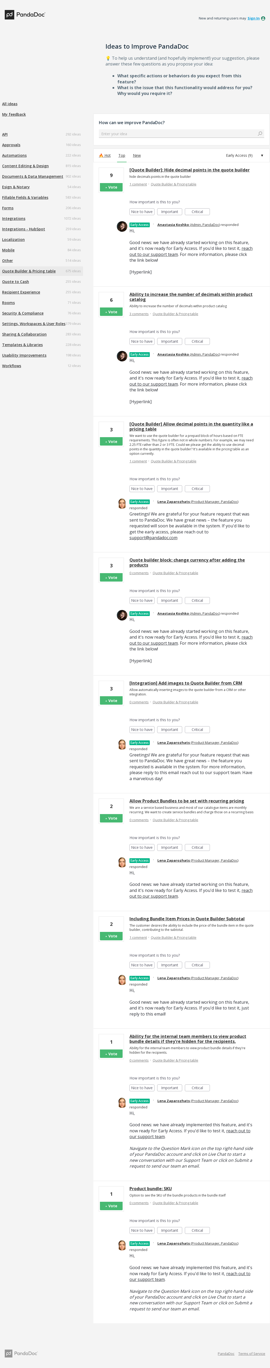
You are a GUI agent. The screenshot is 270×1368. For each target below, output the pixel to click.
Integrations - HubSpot (23, 228)
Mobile (8, 250)
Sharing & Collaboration (24, 334)
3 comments (139, 313)
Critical (201, 212)
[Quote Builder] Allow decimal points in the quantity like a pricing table (191, 426)
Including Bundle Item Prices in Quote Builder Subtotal (187, 919)
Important (171, 212)
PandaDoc (226, 1353)
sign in (254, 18)
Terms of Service (251, 1353)
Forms (7, 207)
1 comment (138, 184)
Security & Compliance (23, 313)
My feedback (14, 114)
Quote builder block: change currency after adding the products (187, 562)
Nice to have (143, 212)
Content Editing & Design (25, 165)
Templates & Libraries (22, 344)
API (5, 134)
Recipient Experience (21, 292)
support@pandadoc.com (153, 538)
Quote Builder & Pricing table (29, 271)
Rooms (8, 302)
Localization (13, 239)
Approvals (11, 144)
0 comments (139, 573)
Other (7, 260)
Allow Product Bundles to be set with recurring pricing (186, 801)
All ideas (9, 103)
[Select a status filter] (245, 155)
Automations (14, 155)
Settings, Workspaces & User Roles (33, 323)
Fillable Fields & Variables (25, 197)
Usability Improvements (24, 355)
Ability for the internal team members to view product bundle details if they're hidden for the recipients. (187, 1038)
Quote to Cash (15, 281)
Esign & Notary (16, 186)
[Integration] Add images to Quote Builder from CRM (185, 683)
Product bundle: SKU (150, 1189)
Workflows (11, 365)
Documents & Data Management (32, 176)
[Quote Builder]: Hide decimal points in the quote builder (189, 170)
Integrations (13, 218)
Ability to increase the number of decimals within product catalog (191, 296)
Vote (112, 187)
